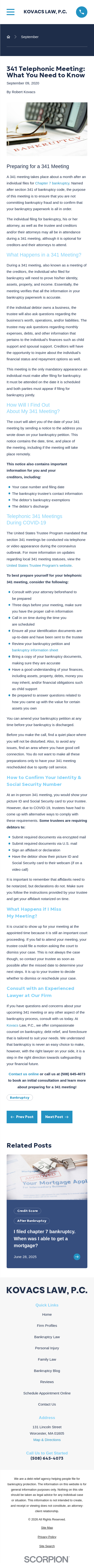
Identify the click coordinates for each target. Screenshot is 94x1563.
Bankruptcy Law (47, 1337)
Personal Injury (47, 1348)
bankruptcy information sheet (35, 650)
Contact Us (47, 1404)
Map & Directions (47, 1440)
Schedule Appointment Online (47, 1393)
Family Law (47, 1359)
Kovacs (12, 1025)
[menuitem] (47, 1528)
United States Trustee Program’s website (39, 565)
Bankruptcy (19, 1098)
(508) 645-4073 (47, 1458)
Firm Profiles (47, 1326)
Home (47, 1314)
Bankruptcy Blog (47, 1371)
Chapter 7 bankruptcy (52, 183)
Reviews (47, 1382)
